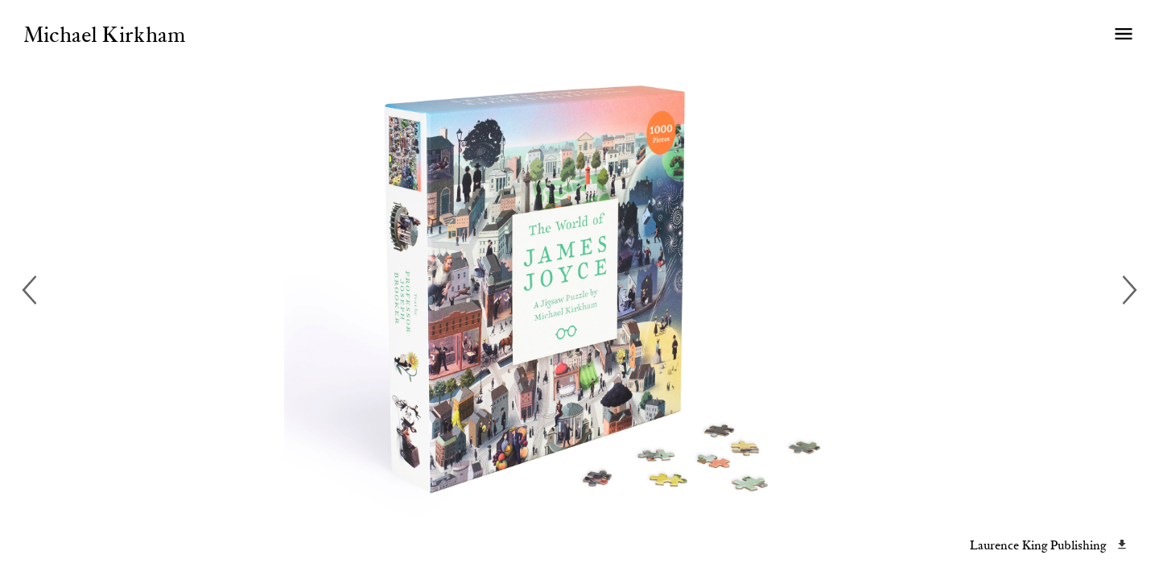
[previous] (32, 290)
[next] (1127, 290)
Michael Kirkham (104, 36)
